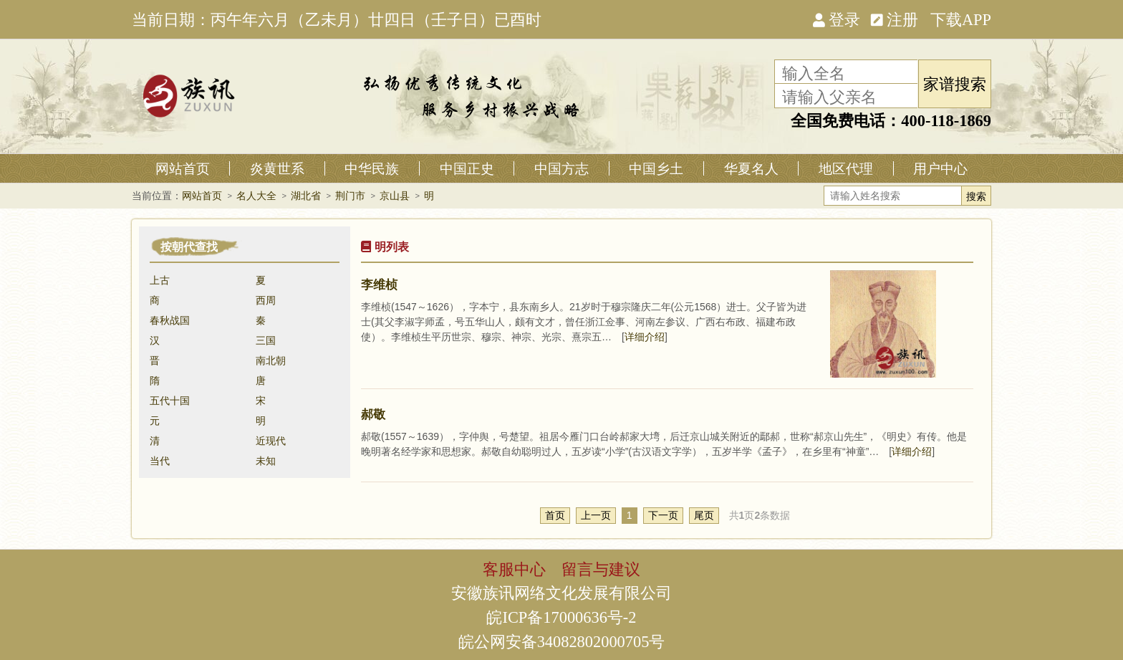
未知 (266, 461)
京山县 (395, 195)
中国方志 (561, 168)
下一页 (663, 515)
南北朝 (271, 360)
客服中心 (514, 568)
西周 (266, 300)
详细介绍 (645, 337)
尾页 (704, 515)
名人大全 (256, 195)
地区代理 (846, 168)
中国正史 (467, 168)
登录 (836, 19)
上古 (160, 280)
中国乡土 (656, 168)
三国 (266, 340)
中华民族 (371, 168)
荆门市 (350, 195)
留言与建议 (601, 568)
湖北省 (306, 195)
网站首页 (182, 168)
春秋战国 (170, 320)
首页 (555, 515)
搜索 (976, 196)
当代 (160, 461)
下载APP (960, 19)
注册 (894, 19)
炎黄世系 (277, 168)
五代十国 (170, 400)
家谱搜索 (954, 83)
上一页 (596, 515)
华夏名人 (751, 168)
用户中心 (940, 168)
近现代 (271, 440)
